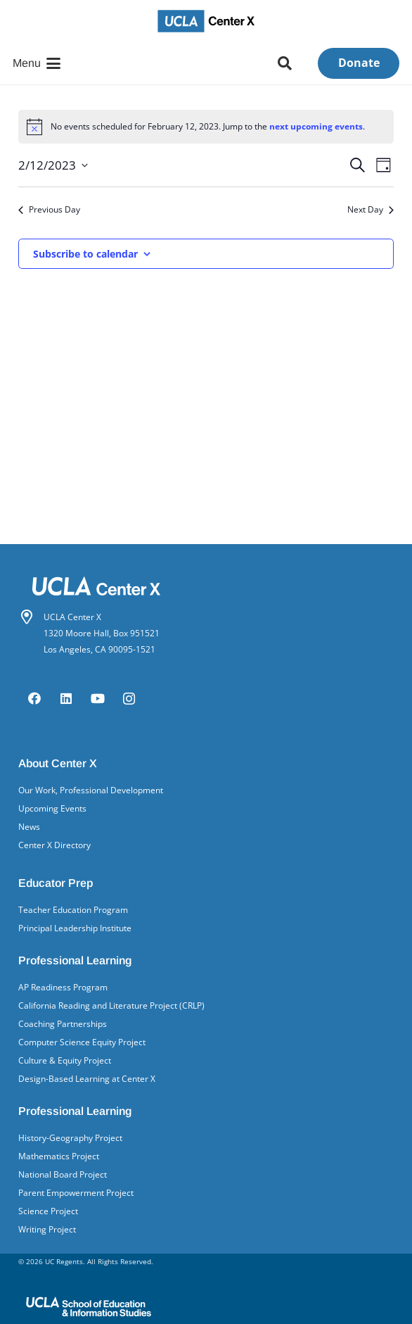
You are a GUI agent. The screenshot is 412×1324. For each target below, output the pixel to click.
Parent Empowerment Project (76, 1193)
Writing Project (47, 1229)
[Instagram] (129, 698)
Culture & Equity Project (64, 1060)
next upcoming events (316, 126)
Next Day (370, 209)
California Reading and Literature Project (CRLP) (111, 1005)
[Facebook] (34, 698)
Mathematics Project (58, 1156)
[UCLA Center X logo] (206, 21)
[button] (37, 63)
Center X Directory (54, 845)
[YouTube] (97, 698)
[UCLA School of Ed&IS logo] (205, 1306)
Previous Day (49, 209)
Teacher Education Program (73, 910)
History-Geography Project (70, 1138)
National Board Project (62, 1174)
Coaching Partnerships (62, 1024)
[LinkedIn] (66, 698)
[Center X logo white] (205, 586)
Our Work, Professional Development (90, 790)
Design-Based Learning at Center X (86, 1079)
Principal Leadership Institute (74, 928)
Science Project (48, 1211)
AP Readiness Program (63, 987)
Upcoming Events (52, 808)
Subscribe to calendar (85, 253)
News (29, 827)
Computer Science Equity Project (82, 1042)
